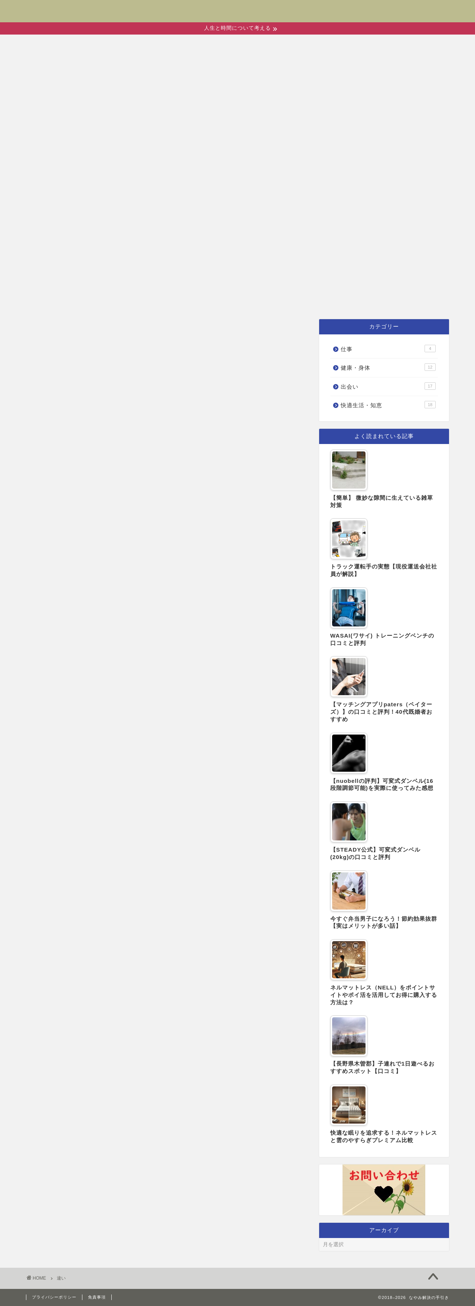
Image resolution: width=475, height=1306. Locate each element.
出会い (166, 300)
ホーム (118, 300)
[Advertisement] (237, 235)
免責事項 (97, 1297)
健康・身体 (224, 300)
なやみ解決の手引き (238, 6)
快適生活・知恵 (300, 300)
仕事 (362, 300)
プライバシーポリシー (54, 1297)
